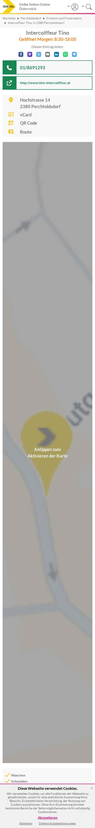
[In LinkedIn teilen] (56, 54)
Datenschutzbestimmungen (57, 823)
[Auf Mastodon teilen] (29, 54)
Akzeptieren (47, 818)
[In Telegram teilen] (74, 54)
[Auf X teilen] (38, 54)
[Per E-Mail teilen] (47, 54)
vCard (26, 114)
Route (26, 131)
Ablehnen (25, 823)
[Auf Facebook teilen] (20, 54)
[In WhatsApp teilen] (65, 54)
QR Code (28, 123)
